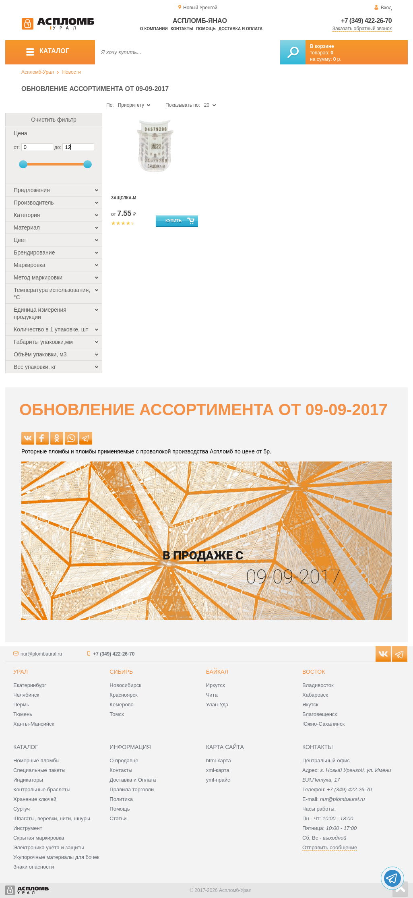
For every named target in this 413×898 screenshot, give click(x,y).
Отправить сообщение (329, 847)
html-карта (218, 760)
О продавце (123, 760)
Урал (20, 671)
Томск (116, 714)
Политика (121, 799)
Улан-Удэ (217, 704)
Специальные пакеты (39, 770)
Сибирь (121, 671)
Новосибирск (125, 685)
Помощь (205, 29)
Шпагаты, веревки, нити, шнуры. (52, 818)
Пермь (21, 704)
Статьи (117, 818)
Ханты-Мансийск (33, 724)
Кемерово (121, 704)
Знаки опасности (33, 867)
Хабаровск (315, 695)
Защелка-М (123, 198)
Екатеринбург (29, 685)
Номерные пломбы (36, 760)
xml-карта (217, 770)
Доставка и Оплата (132, 780)
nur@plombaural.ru (41, 654)
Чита (212, 695)
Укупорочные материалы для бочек (56, 857)
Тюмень (22, 714)
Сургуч (21, 809)
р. (337, 59)
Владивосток (318, 685)
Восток (313, 671)
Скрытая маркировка (38, 838)
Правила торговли (131, 789)
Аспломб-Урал (37, 72)
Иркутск (215, 685)
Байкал (217, 671)
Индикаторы (28, 780)
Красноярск (123, 695)
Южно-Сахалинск (323, 724)
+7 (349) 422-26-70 (366, 20)
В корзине (322, 46)
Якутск (310, 704)
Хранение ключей (34, 799)
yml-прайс (218, 780)
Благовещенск (319, 714)
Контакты (182, 29)
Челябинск (26, 695)
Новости (71, 72)
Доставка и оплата (240, 29)
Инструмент (27, 828)
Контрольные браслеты (41, 789)
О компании (154, 29)
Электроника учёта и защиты (48, 847)
